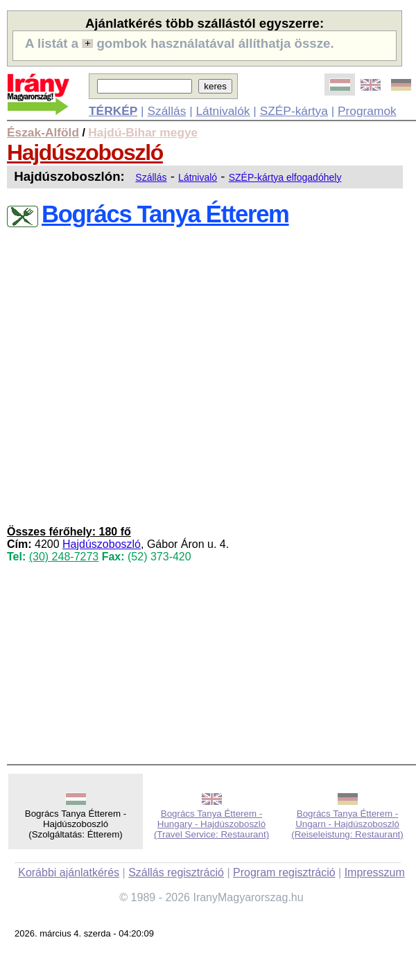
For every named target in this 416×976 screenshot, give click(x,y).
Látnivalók (223, 111)
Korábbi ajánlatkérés (68, 872)
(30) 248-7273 (64, 556)
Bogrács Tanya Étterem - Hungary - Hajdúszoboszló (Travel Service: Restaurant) (211, 824)
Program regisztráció (284, 872)
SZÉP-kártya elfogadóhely (285, 177)
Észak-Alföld (43, 132)
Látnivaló (197, 177)
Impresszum (375, 872)
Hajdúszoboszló (85, 152)
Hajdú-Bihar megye (143, 132)
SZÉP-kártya (294, 111)
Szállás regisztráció (176, 872)
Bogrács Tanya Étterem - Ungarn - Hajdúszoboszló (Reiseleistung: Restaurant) (347, 824)
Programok (367, 111)
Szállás (166, 111)
